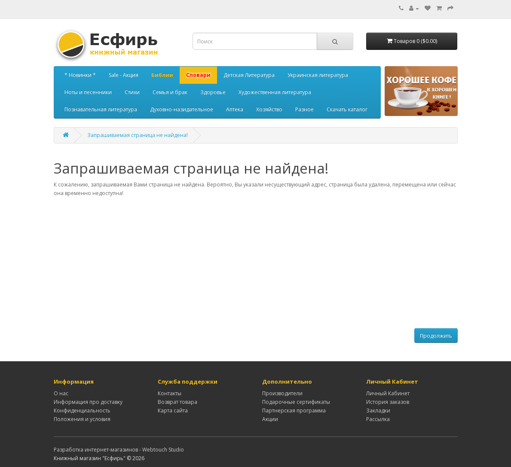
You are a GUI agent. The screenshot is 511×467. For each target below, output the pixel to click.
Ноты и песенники (88, 92)
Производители (282, 393)
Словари (198, 75)
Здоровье (213, 92)
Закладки (378, 410)
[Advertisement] (256, 263)
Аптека (234, 109)
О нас (61, 393)
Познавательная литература (100, 109)
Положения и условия (82, 419)
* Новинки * (80, 75)
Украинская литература (318, 75)
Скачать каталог (347, 109)
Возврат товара (177, 402)
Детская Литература (249, 75)
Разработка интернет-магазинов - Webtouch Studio (119, 449)
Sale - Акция (123, 75)
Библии (162, 75)
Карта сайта (173, 410)
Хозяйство (269, 109)
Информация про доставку (88, 402)
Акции (270, 419)
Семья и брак (170, 92)
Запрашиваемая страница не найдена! (137, 135)
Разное (304, 109)
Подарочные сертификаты (296, 402)
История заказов (387, 402)
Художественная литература (275, 92)
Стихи (132, 92)
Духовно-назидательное (181, 109)
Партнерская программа (294, 410)
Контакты (169, 393)
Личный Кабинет (388, 393)
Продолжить (436, 335)
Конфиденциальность (82, 410)
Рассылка (378, 419)
